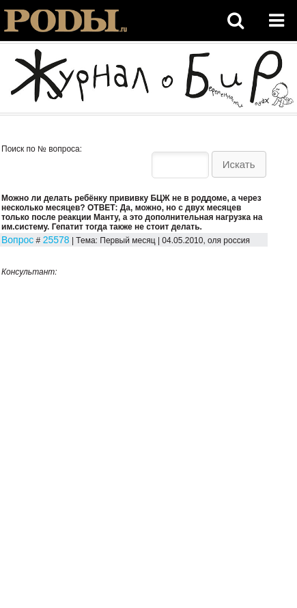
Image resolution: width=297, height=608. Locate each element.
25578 (56, 239)
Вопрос (17, 239)
